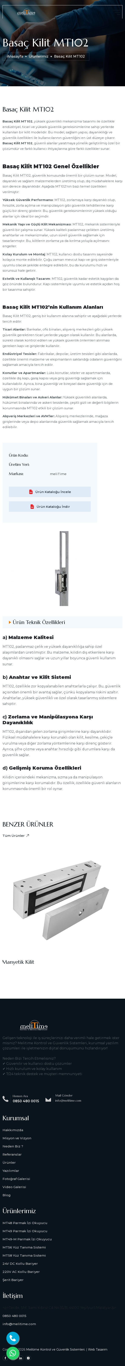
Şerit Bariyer (13, 1280)
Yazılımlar (11, 1171)
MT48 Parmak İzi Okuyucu (25, 1223)
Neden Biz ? (13, 1146)
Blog (7, 1195)
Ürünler (9, 1162)
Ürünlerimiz (38, 56)
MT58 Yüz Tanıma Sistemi (24, 1255)
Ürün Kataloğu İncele (50, 492)
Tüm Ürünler (16, 836)
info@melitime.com (19, 1324)
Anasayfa (15, 56)
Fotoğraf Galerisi (16, 1179)
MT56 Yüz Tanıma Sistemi (24, 1247)
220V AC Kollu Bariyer (21, 1272)
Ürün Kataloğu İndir (50, 506)
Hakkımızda (13, 1130)
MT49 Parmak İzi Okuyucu (25, 1231)
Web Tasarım (97, 1349)
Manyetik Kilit (19, 962)
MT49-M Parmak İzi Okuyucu (27, 1239)
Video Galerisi (14, 1187)
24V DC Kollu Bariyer (20, 1264)
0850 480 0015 (26, 1101)
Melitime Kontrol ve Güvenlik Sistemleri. (55, 1349)
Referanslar (12, 1154)
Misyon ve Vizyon (17, 1138)
